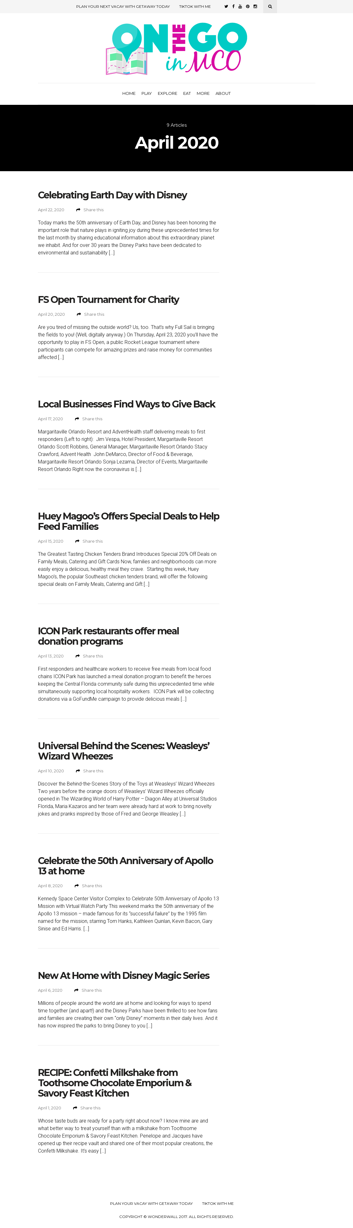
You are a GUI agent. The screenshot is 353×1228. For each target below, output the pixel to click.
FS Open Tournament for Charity (108, 299)
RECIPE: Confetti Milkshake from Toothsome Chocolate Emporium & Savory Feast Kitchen (114, 1082)
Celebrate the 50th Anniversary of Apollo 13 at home (125, 866)
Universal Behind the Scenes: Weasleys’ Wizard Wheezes (123, 751)
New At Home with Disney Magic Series (123, 975)
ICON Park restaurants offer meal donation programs (108, 636)
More (203, 93)
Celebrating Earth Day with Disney (112, 195)
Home (129, 93)
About (223, 93)
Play (147, 93)
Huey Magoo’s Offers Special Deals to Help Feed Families (128, 521)
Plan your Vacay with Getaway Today (151, 1203)
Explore (167, 93)
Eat (187, 93)
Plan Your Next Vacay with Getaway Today (123, 6)
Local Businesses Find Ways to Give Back (126, 404)
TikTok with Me (195, 6)
